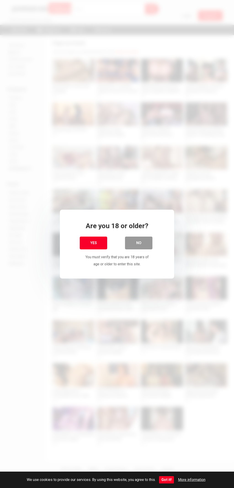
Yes (93, 243)
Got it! (166, 480)
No (138, 243)
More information (191, 480)
